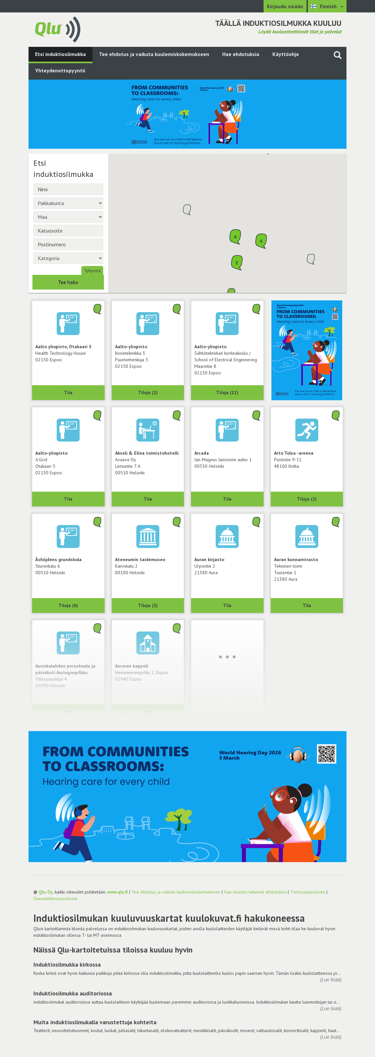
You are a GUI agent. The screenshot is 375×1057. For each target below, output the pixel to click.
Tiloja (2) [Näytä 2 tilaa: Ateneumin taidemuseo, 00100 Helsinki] (148, 605)
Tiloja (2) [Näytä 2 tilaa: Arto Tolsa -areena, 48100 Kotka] (307, 499)
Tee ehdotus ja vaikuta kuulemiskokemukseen (154, 54)
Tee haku (68, 282)
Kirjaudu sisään (285, 6)
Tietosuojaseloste (307, 892)
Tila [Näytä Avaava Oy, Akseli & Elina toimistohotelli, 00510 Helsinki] (148, 499)
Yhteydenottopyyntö (60, 70)
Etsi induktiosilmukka (60, 54)
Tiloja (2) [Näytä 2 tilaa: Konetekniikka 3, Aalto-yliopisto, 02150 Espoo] (148, 392)
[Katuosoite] (68, 230)
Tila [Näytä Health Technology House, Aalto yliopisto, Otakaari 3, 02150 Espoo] (68, 392)
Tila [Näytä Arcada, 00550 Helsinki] (227, 499)
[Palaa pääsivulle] (57, 29)
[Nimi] (68, 189)
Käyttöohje (285, 54)
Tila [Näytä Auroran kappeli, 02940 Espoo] (148, 712)
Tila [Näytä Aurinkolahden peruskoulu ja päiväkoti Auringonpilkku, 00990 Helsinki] (68, 712)
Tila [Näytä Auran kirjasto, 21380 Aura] (227, 605)
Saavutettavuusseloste (55, 898)
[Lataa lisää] (227, 656)
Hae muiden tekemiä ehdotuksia (255, 892)
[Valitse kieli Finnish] (327, 6)
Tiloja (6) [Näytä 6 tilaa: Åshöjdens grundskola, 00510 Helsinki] (68, 605)
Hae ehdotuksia (240, 54)
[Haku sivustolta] (337, 55)
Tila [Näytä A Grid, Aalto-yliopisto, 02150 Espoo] (68, 499)
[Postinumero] (68, 244)
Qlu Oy (46, 892)
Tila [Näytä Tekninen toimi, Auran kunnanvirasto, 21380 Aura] (307, 605)
